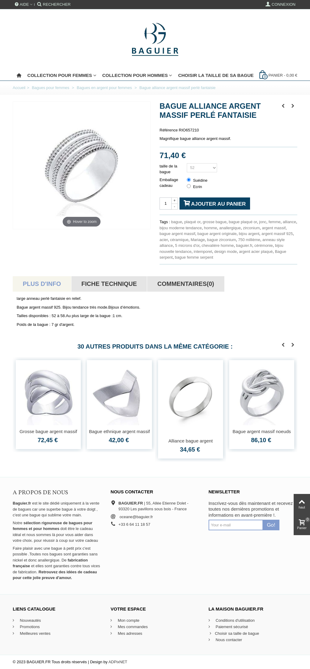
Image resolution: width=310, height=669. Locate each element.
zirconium (251, 228)
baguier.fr (244, 245)
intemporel (203, 251)
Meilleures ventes (35, 633)
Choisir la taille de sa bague (215, 75)
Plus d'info (42, 283)
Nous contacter (228, 640)
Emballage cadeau (169, 182)
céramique (179, 239)
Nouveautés (30, 620)
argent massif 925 (277, 233)
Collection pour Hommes (135, 75)
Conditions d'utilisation (235, 620)
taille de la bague (168, 169)
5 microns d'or (187, 245)
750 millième (249, 239)
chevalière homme (218, 245)
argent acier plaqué (255, 251)
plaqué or (192, 222)
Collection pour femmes (59, 75)
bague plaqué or (243, 222)
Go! (271, 525)
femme (275, 222)
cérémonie (263, 245)
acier (164, 239)
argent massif (273, 228)
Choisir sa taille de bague (234, 634)
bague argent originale (216, 233)
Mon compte (128, 620)
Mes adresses (129, 633)
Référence (169, 130)
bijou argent (249, 233)
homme (210, 228)
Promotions (29, 626)
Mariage (198, 239)
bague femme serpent (194, 257)
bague (176, 222)
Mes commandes (132, 626)
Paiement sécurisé (231, 626)
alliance (289, 222)
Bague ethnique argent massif (119, 431)
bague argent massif (177, 233)
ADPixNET (117, 662)
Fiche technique (109, 283)
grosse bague (214, 222)
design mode (225, 251)
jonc (262, 222)
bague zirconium (221, 239)
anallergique (230, 228)
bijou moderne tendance (181, 228)
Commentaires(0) (185, 283)
